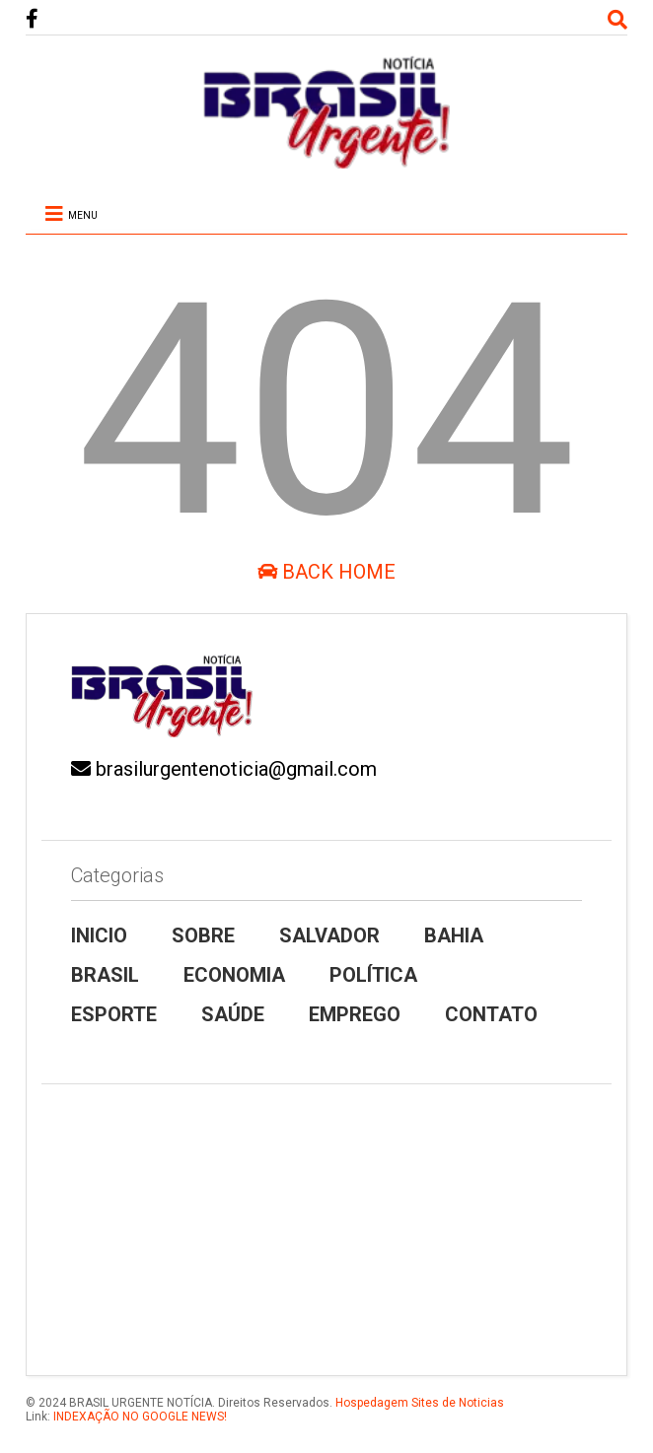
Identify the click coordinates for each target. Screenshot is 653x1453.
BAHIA (453, 935)
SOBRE (203, 935)
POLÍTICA (373, 975)
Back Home (326, 572)
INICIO (99, 935)
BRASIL (105, 975)
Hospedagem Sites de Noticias (419, 1403)
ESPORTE (114, 1014)
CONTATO (491, 1014)
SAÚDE (232, 1014)
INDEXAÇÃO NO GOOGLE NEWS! (138, 1416)
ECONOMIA (234, 975)
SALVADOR (329, 935)
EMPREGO (354, 1014)
